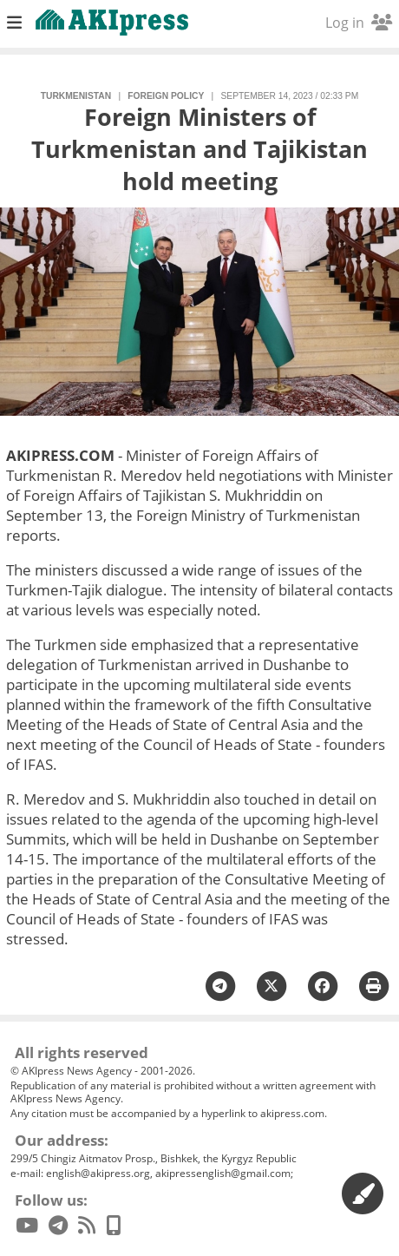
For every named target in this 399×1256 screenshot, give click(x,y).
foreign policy (166, 96)
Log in (358, 22)
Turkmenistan (76, 96)
